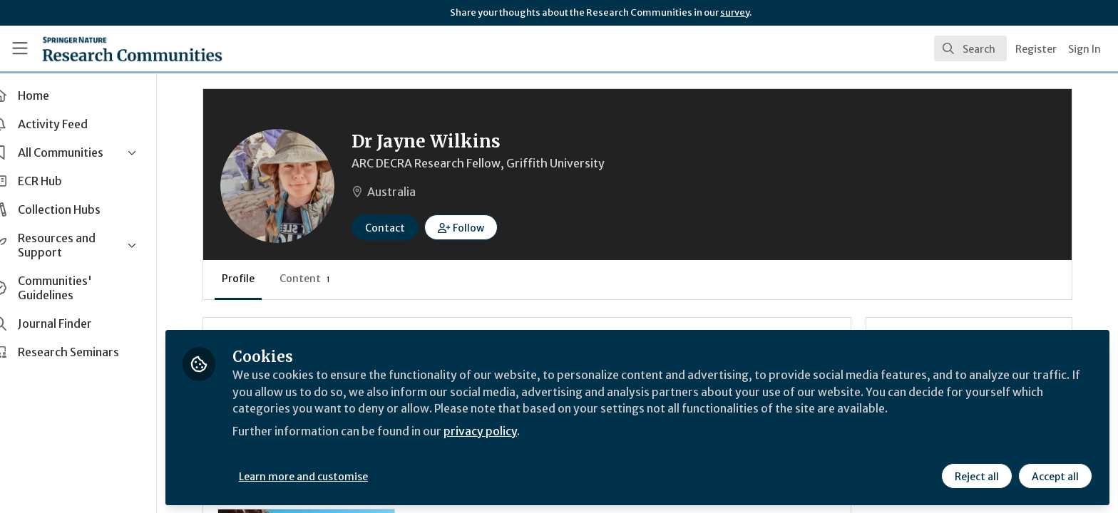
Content (330, 278)
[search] (970, 48)
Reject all (977, 475)
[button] (486, 227)
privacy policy (508, 430)
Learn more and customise (329, 475)
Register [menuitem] (1036, 49)
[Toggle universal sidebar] (20, 48)
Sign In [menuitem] (1084, 49)
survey (734, 12)
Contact (411, 228)
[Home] (115, 48)
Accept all (1055, 475)
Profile (263, 278)
